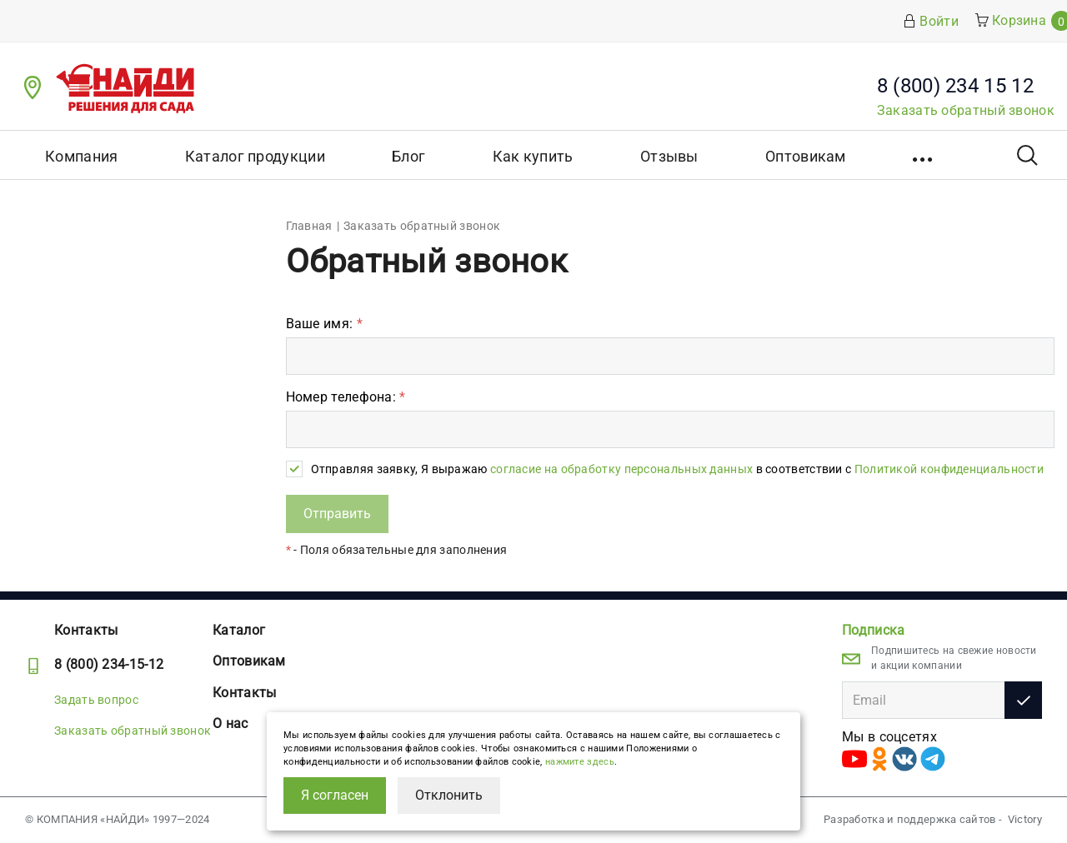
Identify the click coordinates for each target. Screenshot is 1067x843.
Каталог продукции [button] (255, 156)
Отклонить (449, 795)
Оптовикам (805, 156)
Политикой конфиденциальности (949, 469)
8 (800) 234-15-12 (108, 664)
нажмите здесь (579, 761)
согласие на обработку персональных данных (621, 469)
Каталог (239, 630)
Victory (1025, 819)
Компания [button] (81, 156)
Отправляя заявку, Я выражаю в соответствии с (677, 469)
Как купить (533, 156)
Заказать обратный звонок (965, 110)
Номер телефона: (346, 397)
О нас (230, 723)
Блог (408, 156)
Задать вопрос (96, 699)
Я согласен (334, 795)
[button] (924, 155)
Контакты (86, 630)
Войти (931, 21)
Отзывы (669, 156)
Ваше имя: (324, 324)
